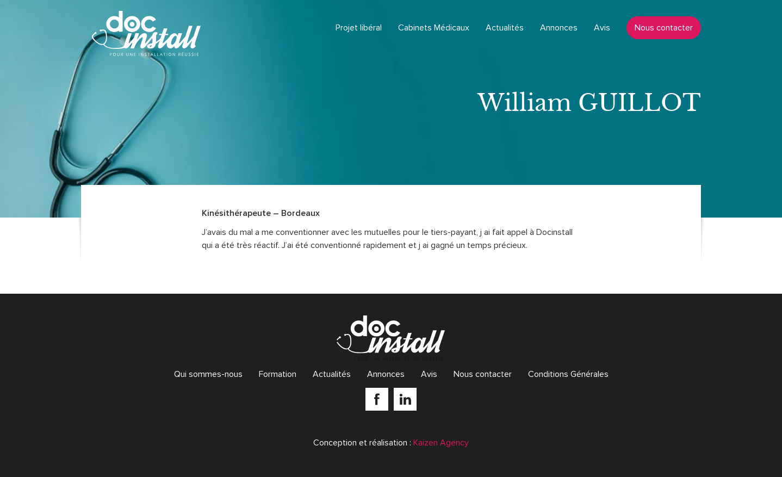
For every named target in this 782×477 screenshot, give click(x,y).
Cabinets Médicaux (433, 27)
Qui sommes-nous (208, 374)
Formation (277, 374)
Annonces (559, 27)
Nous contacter (664, 27)
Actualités (505, 27)
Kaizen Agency (441, 442)
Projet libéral (359, 27)
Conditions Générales (568, 374)
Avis (602, 27)
